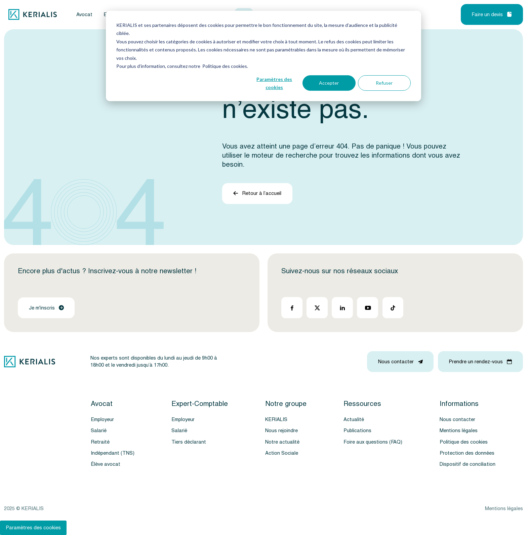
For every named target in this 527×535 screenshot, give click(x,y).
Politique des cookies (464, 442)
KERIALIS (276, 419)
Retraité (100, 442)
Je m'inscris (46, 308)
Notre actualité (282, 442)
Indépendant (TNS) (112, 453)
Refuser (384, 83)
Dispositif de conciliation (467, 464)
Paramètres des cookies (274, 83)
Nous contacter (457, 419)
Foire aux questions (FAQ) (372, 442)
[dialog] (263, 56)
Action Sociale (281, 453)
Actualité (353, 419)
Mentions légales (459, 431)
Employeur (102, 419)
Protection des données (467, 453)
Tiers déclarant (188, 442)
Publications (357, 431)
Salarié (99, 431)
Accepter (329, 83)
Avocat (84, 14)
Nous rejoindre (281, 431)
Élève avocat (105, 464)
